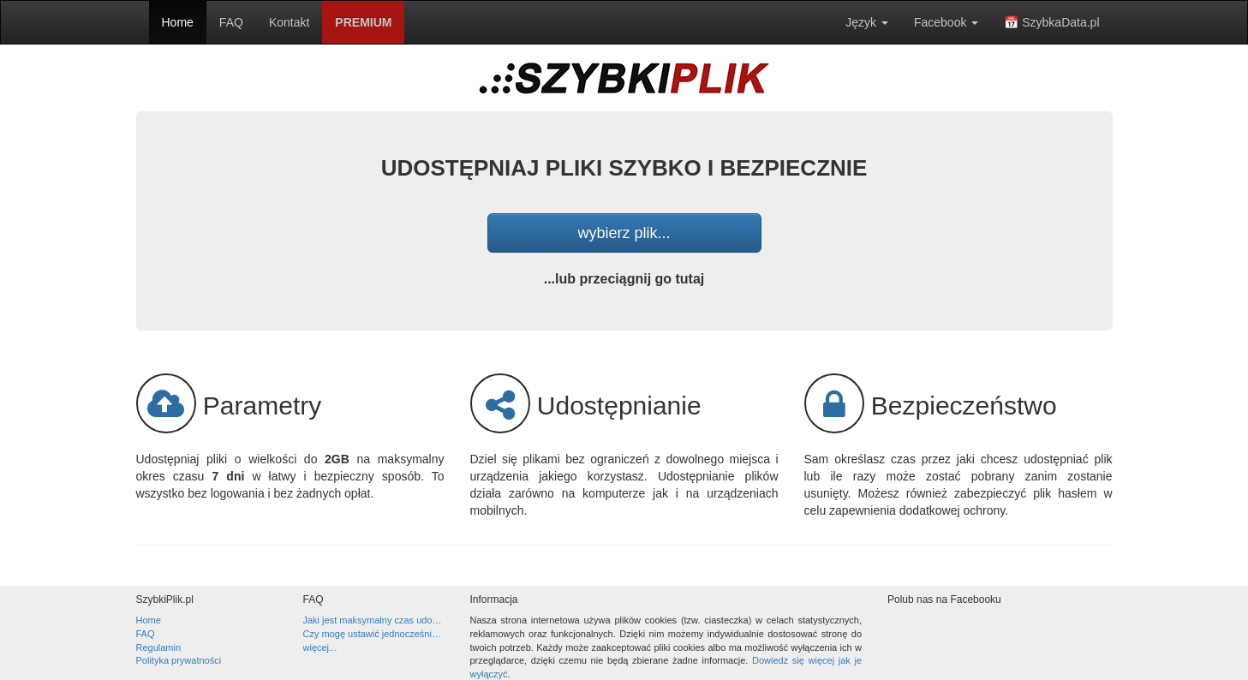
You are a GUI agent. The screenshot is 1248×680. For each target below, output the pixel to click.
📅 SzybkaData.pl (1051, 22)
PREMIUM (363, 22)
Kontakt (289, 22)
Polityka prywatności (179, 660)
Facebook (946, 22)
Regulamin (159, 647)
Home (178, 22)
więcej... (320, 647)
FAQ (231, 22)
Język (866, 22)
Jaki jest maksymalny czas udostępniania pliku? (374, 620)
